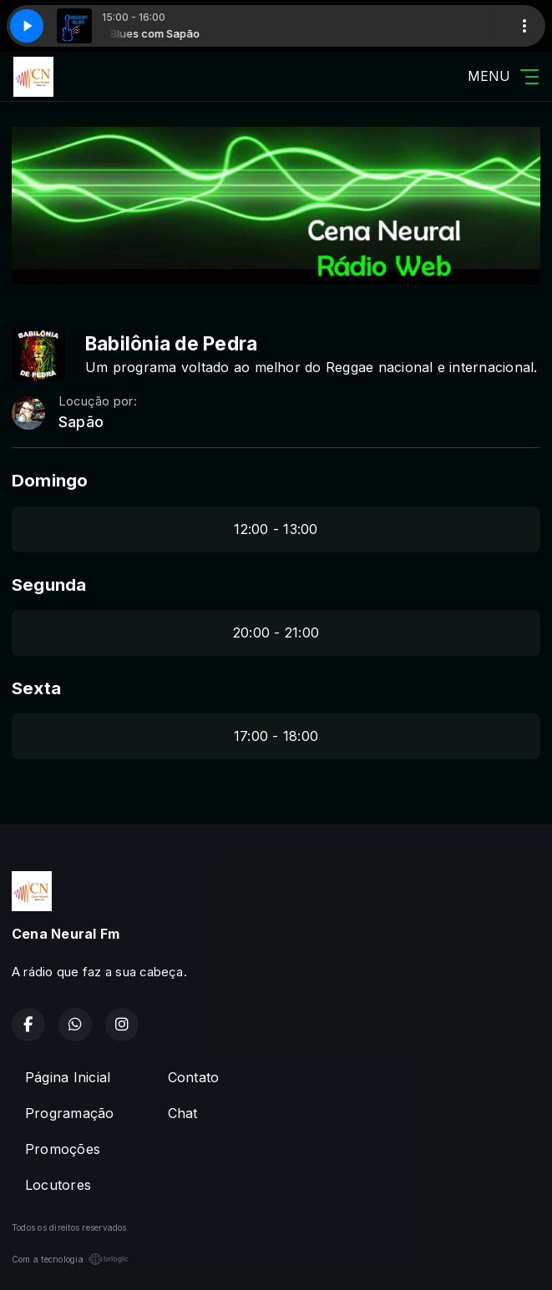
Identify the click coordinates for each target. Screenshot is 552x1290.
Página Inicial (67, 1077)
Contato (194, 1077)
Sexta (36, 688)
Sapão (81, 422)
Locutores (58, 1185)
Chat (183, 1113)
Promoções (62, 1149)
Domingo (50, 480)
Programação (69, 1113)
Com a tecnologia (70, 1259)
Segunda (49, 584)
